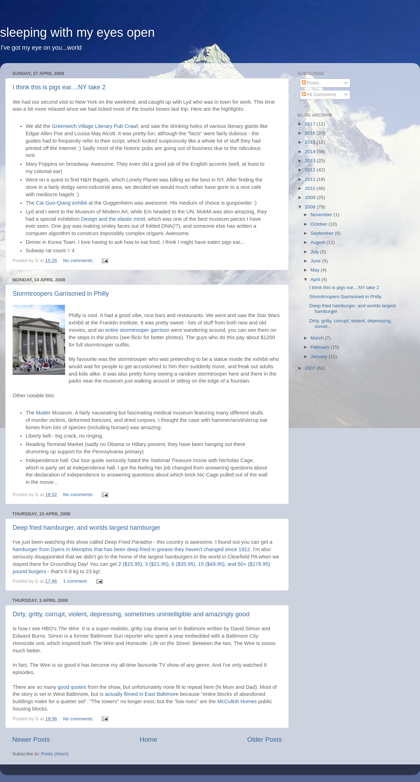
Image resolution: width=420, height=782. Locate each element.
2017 (311, 123)
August (318, 242)
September (322, 233)
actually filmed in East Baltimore (141, 694)
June (316, 260)
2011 (311, 179)
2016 (311, 133)
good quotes (72, 687)
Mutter (43, 413)
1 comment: (76, 581)
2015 (311, 142)
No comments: (79, 260)
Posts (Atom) (55, 753)
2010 (311, 188)
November (322, 214)
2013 (311, 160)
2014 (311, 151)
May (315, 270)
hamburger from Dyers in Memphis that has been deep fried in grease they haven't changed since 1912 (131, 549)
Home (148, 739)
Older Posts (264, 739)
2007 (311, 368)
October (319, 224)
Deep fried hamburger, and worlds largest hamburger (86, 527)
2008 (311, 207)
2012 (311, 169)
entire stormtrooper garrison (137, 330)
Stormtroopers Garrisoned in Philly (61, 293)
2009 (311, 197)
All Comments (319, 94)
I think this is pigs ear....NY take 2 (59, 87)
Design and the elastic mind (113, 219)
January (319, 356)
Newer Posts (31, 739)
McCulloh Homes (237, 701)
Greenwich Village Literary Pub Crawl (95, 126)
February (320, 347)
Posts (310, 82)
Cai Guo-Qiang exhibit (61, 203)
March (317, 338)
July (315, 251)
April (315, 279)
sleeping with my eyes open (77, 32)
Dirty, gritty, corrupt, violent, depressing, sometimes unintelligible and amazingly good (131, 614)
